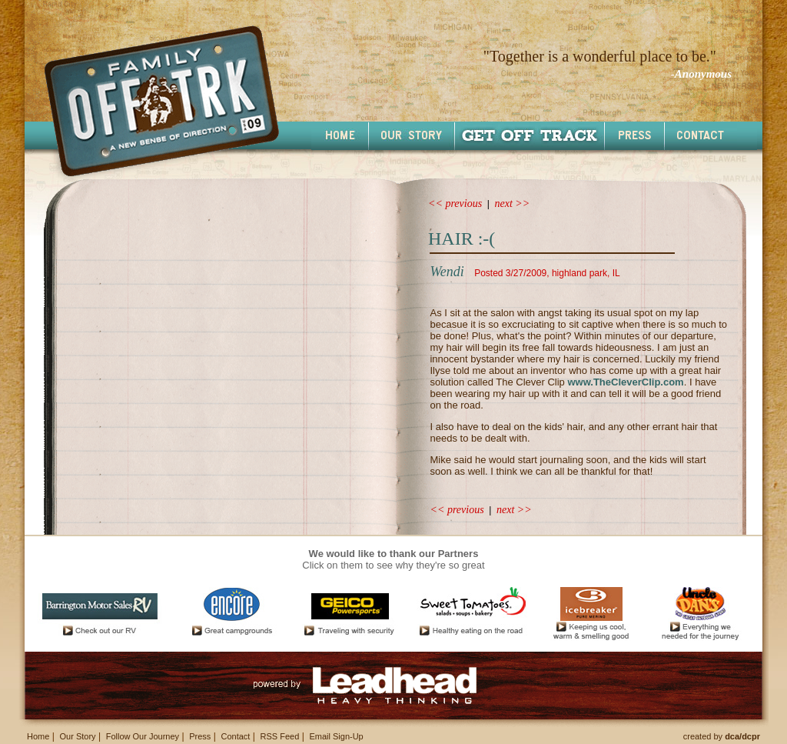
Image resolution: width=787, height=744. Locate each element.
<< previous (455, 203)
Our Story (77, 736)
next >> (512, 203)
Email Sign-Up (336, 736)
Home (38, 736)
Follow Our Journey (142, 736)
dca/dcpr (742, 736)
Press (200, 736)
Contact (235, 736)
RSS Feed (280, 736)
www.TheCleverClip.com (625, 382)
